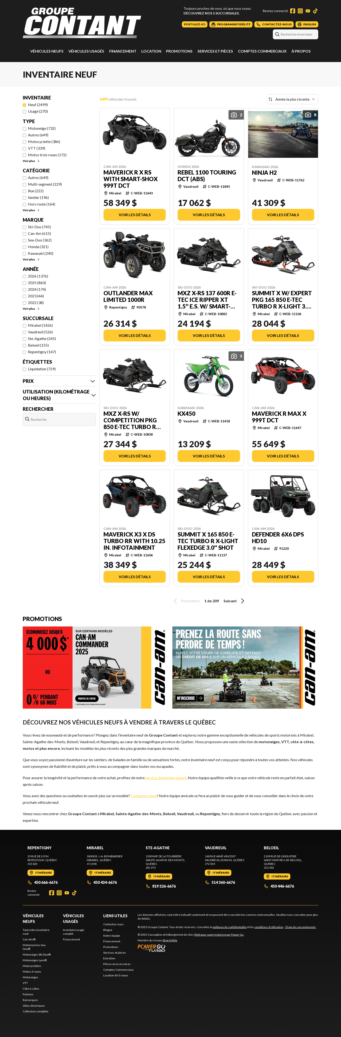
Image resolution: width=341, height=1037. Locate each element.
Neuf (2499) (38, 104)
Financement (122, 51)
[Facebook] (293, 11)
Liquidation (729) (42, 369)
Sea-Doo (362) (40, 240)
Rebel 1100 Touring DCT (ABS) (207, 175)
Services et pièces (215, 51)
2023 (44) (36, 296)
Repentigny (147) (42, 351)
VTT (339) (36, 148)
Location (151, 51)
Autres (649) (38, 135)
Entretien (109, 958)
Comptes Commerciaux (262, 51)
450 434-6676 (102, 882)
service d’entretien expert (165, 777)
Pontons (28, 994)
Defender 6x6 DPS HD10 (278, 537)
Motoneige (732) (42, 128)
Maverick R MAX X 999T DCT (279, 417)
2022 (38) (36, 302)
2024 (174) (37, 289)
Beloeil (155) (38, 345)
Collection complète (35, 1011)
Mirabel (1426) (40, 325)
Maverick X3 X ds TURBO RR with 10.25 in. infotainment (134, 541)
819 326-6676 (161, 886)
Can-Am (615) (39, 233)
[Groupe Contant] (82, 23)
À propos (301, 51)
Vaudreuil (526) (40, 332)
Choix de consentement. (300, 927)
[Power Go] (191, 948)
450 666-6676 (42, 882)
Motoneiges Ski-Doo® (37, 954)
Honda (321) (38, 246)
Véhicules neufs (46, 51)
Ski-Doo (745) (39, 226)
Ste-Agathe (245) (42, 338)
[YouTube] (308, 11)
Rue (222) (36, 190)
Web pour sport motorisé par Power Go (218, 934)
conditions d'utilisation (268, 927)
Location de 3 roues (115, 975)
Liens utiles (115, 915)
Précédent (186, 601)
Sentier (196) (38, 197)
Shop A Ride (169, 940)
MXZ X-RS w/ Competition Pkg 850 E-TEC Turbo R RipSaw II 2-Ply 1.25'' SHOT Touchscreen (132, 420)
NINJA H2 (264, 172)
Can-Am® (29, 939)
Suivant (235, 601)
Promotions (179, 51)
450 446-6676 (279, 886)
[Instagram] (300, 11)
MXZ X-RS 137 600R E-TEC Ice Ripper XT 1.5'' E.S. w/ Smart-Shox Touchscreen (207, 300)
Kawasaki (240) (40, 253)
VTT (25, 983)
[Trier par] (292, 99)
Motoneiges (30, 977)
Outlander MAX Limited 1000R (128, 296)
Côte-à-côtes (31, 988)
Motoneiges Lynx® (35, 960)
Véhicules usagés (86, 51)
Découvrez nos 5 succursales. (211, 13)
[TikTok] (315, 11)
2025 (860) (37, 282)
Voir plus (31, 161)
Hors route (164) (41, 204)
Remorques (30, 1000)
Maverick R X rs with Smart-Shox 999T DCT (130, 179)
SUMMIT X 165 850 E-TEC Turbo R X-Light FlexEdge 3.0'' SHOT (208, 541)
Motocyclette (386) (44, 141)
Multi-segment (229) (45, 184)
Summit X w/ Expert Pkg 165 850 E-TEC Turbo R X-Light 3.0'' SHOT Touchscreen (282, 300)
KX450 (186, 413)
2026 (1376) (38, 276)
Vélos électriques (34, 1005)
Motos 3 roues (32, 971)
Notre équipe (111, 935)
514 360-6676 (220, 882)
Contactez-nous (144, 795)
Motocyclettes (32, 966)
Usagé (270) (38, 111)
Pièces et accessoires (117, 964)
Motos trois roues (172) (47, 154)
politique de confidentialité (230, 927)
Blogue (107, 930)
